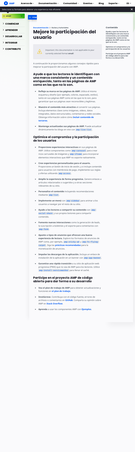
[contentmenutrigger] (118, 28)
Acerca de (27, 3)
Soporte (113, 3)
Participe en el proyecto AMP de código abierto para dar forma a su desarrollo (118, 56)
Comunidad (71, 3)
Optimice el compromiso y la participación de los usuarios (118, 48)
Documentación (49, 3)
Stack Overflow (55, 303)
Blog (101, 3)
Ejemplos (86, 309)
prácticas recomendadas (68, 245)
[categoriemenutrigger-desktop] (45, 17)
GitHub (69, 300)
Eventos (88, 3)
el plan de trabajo (61, 291)
